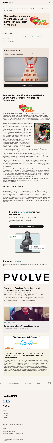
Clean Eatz (29, 113)
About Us (5, 413)
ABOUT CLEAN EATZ (8, 41)
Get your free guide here (26, 85)
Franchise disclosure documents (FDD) (13, 424)
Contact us (5, 417)
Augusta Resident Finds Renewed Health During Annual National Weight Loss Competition (23, 37)
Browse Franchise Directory (26, 226)
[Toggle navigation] (49, 2)
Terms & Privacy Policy (9, 431)
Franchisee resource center (10, 8)
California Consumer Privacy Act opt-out (13, 433)
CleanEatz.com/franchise (9, 181)
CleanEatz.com (11, 180)
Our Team (5, 415)
